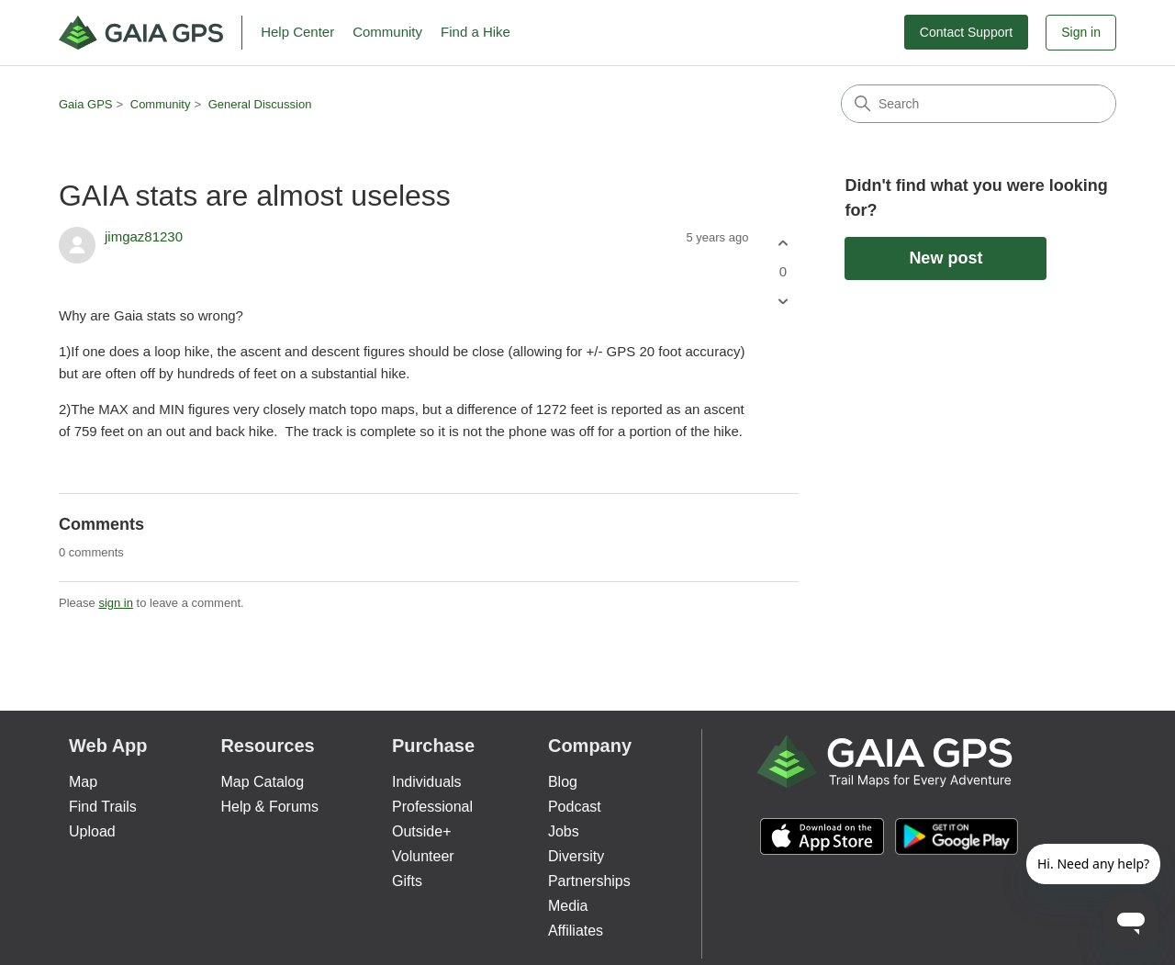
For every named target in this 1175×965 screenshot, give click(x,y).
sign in (115, 603)
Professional (432, 806)
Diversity (576, 856)
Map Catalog (262, 782)
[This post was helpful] (783, 243)
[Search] (978, 103)
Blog (562, 782)
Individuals (427, 782)
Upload (92, 831)
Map (83, 782)
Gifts (407, 881)
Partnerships (589, 881)
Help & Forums (269, 806)
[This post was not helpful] (783, 302)
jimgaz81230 (144, 236)
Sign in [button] (1081, 32)
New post (945, 258)
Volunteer (423, 856)
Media (568, 906)
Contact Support (966, 32)
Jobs (563, 831)
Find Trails (103, 806)
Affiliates (575, 930)
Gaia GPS (86, 104)
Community (387, 31)
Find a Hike (475, 31)
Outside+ (421, 831)
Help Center (297, 31)
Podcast (574, 806)
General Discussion (260, 104)
